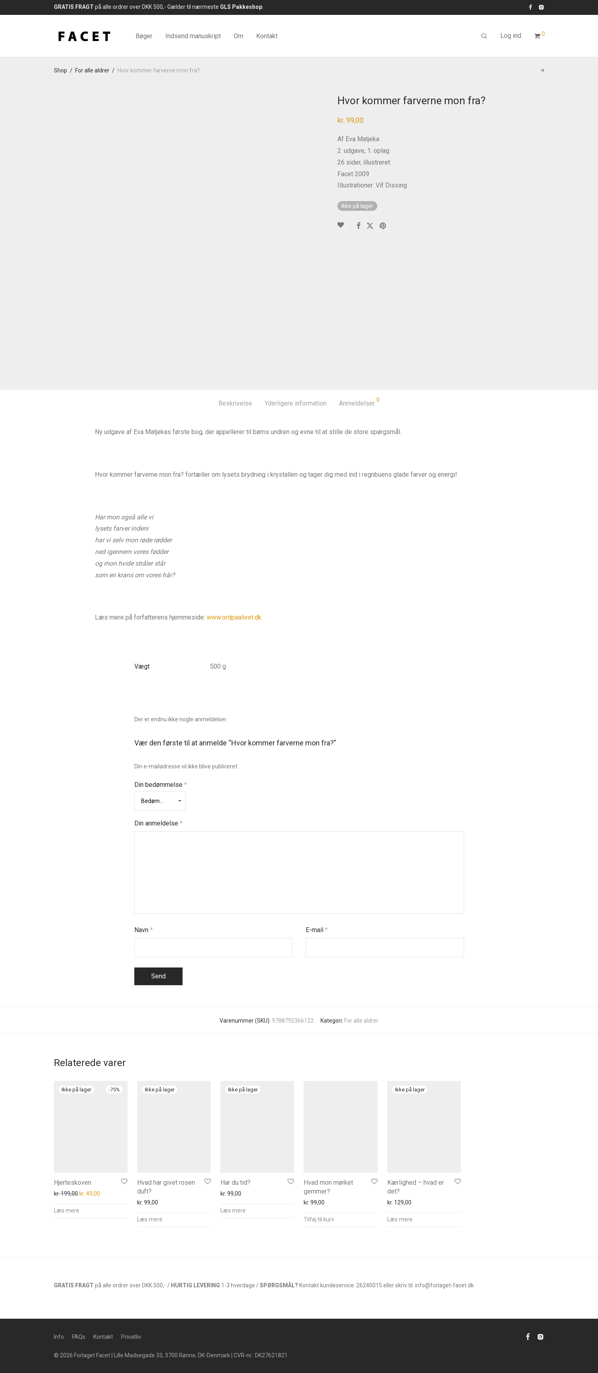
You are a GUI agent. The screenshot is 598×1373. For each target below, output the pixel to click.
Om (238, 36)
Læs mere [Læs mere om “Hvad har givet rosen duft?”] (149, 1219)
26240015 (369, 1285)
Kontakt (266, 36)
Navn (143, 930)
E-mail (317, 930)
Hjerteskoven (72, 1182)
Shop (60, 70)
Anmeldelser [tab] (359, 402)
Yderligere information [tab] (296, 403)
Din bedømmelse (160, 784)
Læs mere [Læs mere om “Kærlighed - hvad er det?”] (400, 1219)
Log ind (510, 35)
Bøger (144, 36)
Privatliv (131, 1337)
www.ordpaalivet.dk (234, 617)
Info (59, 1337)
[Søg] (484, 36)
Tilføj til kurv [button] (319, 1219)
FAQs (78, 1337)
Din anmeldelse (158, 823)
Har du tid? (235, 1182)
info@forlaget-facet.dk (444, 1285)
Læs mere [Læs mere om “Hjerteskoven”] (66, 1210)
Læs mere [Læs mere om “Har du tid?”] (233, 1210)
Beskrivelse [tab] (235, 403)
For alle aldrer (92, 70)
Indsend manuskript (193, 36)
